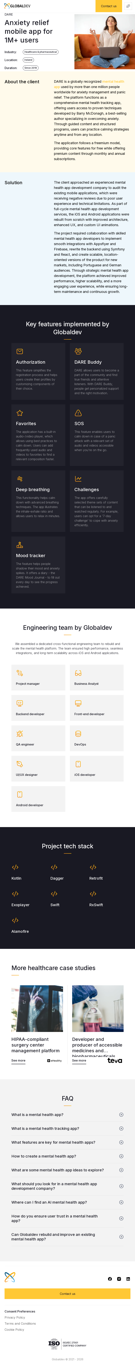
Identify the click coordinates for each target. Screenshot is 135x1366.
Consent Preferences (20, 1311)
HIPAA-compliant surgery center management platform (35, 1044)
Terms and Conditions (20, 1323)
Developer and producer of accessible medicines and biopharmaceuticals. (97, 1046)
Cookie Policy (14, 1329)
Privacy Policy (15, 1317)
